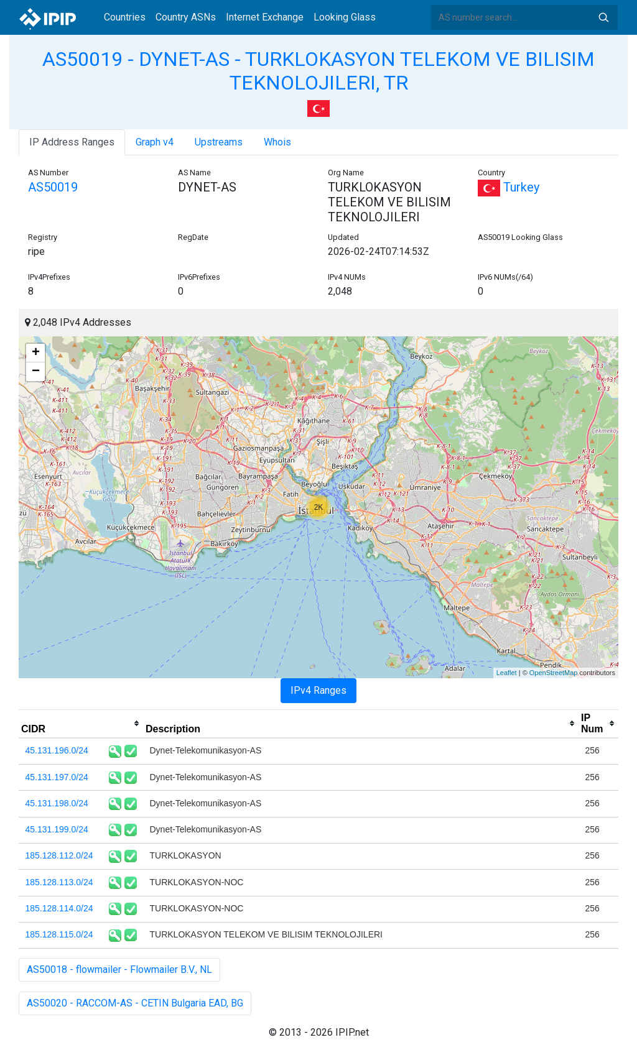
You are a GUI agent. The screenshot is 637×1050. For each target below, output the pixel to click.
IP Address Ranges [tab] (71, 142)
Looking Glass (345, 17)
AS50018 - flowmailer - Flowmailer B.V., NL (119, 969)
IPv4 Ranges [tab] (318, 690)
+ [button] (36, 353)
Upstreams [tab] (219, 142)
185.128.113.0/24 (59, 882)
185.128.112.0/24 (59, 855)
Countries (125, 17)
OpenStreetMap (553, 672)
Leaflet (506, 672)
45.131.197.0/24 (57, 777)
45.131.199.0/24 (57, 829)
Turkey (508, 187)
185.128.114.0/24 (59, 908)
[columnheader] (81, 723)
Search (603, 17)
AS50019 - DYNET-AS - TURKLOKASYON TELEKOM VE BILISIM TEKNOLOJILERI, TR (318, 70)
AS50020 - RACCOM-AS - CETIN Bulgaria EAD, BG (135, 1003)
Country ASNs (186, 17)
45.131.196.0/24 (57, 750)
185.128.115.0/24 (59, 934)
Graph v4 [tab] (155, 142)
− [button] (36, 371)
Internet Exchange (265, 17)
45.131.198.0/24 (57, 803)
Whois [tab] (277, 142)
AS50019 (53, 187)
